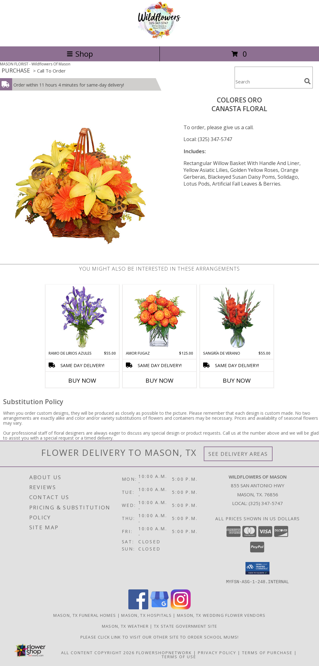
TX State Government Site (185, 626)
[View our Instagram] (181, 607)
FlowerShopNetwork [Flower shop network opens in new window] (164, 652)
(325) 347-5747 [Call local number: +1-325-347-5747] (266, 503)
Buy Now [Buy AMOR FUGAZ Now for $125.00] (159, 380)
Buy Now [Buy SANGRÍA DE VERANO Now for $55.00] (237, 380)
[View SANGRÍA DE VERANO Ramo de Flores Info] (237, 317)
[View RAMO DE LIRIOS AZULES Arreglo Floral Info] (82, 317)
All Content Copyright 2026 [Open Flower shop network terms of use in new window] (98, 652)
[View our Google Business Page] (159, 607)
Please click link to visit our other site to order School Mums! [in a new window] (159, 637)
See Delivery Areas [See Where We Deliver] (238, 453)
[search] (307, 81)
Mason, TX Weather (125, 626)
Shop (80, 54)
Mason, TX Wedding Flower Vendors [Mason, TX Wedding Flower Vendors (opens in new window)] (221, 615)
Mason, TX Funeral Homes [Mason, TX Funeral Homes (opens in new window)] (84, 615)
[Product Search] (268, 81)
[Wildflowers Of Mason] (159, 37)
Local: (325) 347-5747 (207, 139)
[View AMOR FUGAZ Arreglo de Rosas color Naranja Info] (160, 317)
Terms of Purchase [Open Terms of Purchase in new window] (267, 652)
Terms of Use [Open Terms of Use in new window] (179, 656)
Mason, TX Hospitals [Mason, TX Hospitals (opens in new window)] (146, 615)
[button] (257, 568)
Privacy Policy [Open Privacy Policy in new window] (217, 652)
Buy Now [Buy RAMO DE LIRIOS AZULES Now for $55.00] (82, 380)
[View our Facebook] (138, 607)
